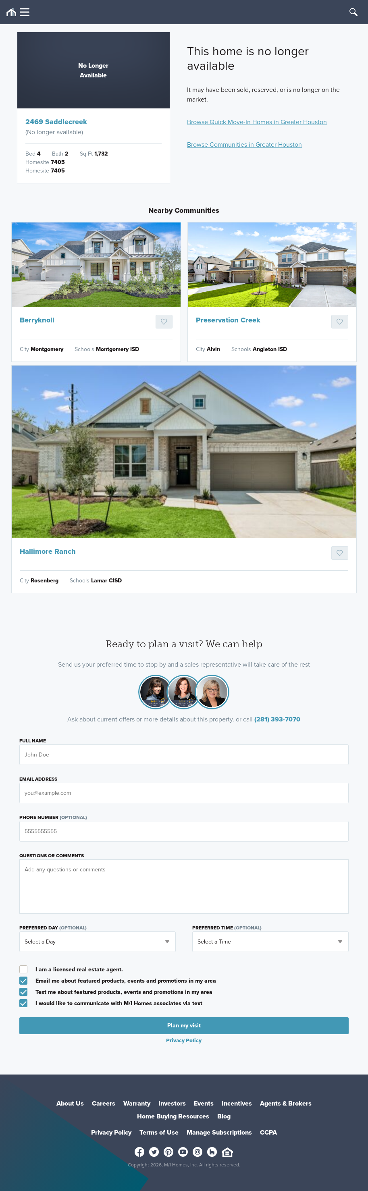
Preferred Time (227, 927)
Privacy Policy (184, 1040)
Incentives (237, 1103)
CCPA (268, 1132)
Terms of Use (159, 1132)
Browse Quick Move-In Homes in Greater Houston (257, 122)
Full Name (32, 740)
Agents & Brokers (286, 1103)
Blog (224, 1116)
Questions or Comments (51, 855)
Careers (103, 1103)
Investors (172, 1103)
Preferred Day (53, 927)
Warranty (136, 1103)
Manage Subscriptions (219, 1132)
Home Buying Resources (173, 1116)
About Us (70, 1103)
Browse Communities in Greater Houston (244, 144)
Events (204, 1103)
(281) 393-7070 (277, 719)
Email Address (38, 779)
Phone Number (53, 817)
